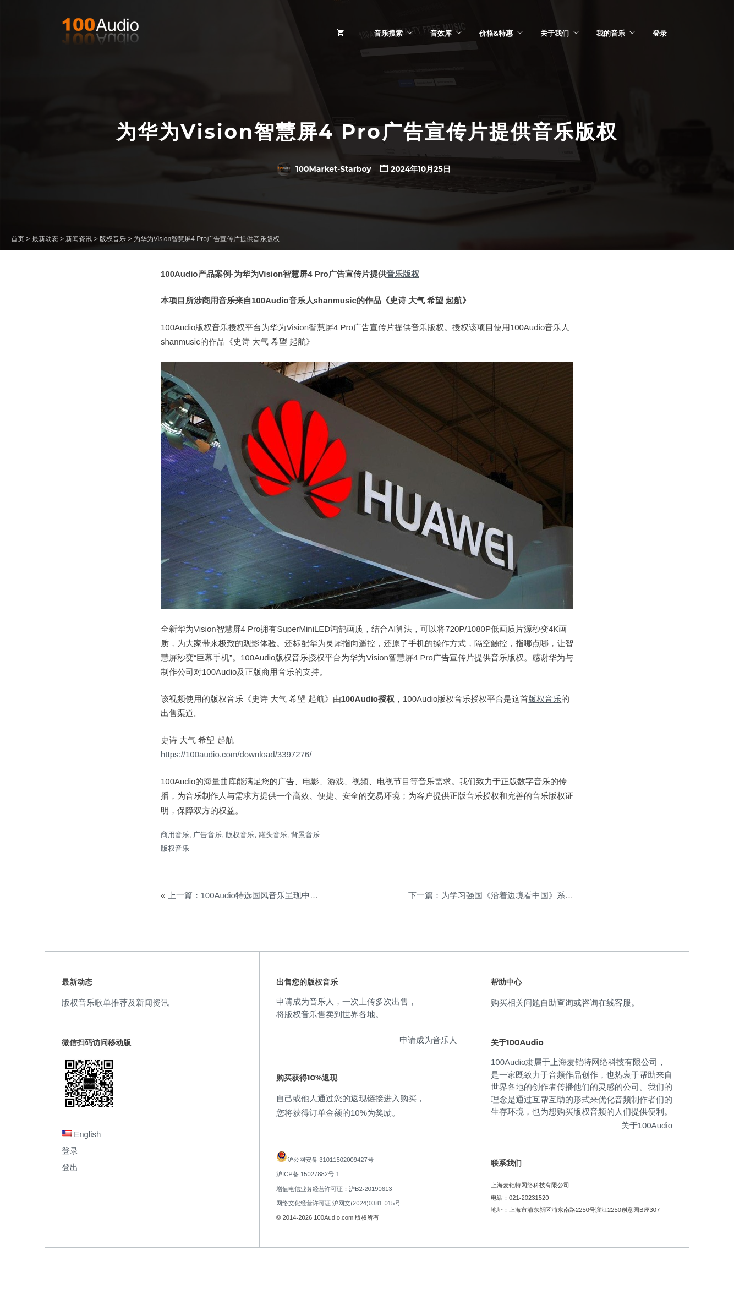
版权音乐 (544, 698)
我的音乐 (610, 33)
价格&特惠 (496, 33)
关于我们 (554, 33)
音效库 (441, 33)
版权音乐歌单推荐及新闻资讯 (115, 1002)
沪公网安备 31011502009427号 (330, 1159)
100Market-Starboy (324, 169)
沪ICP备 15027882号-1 (307, 1174)
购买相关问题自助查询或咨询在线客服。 (565, 1002)
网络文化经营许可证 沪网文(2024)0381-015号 (338, 1203)
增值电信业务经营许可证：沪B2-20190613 (334, 1189)
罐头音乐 (273, 835)
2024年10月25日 (421, 169)
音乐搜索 (388, 33)
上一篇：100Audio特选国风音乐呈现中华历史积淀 (259, 895)
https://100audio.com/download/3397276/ (236, 754)
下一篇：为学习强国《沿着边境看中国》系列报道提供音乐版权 (523, 895)
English (81, 1134)
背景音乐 (305, 835)
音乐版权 (402, 273)
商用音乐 (175, 835)
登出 (70, 1167)
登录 (660, 33)
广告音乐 (207, 835)
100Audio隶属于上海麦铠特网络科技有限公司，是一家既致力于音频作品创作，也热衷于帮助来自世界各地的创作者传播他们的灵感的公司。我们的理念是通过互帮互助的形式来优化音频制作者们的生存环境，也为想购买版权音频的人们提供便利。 (581, 1086)
